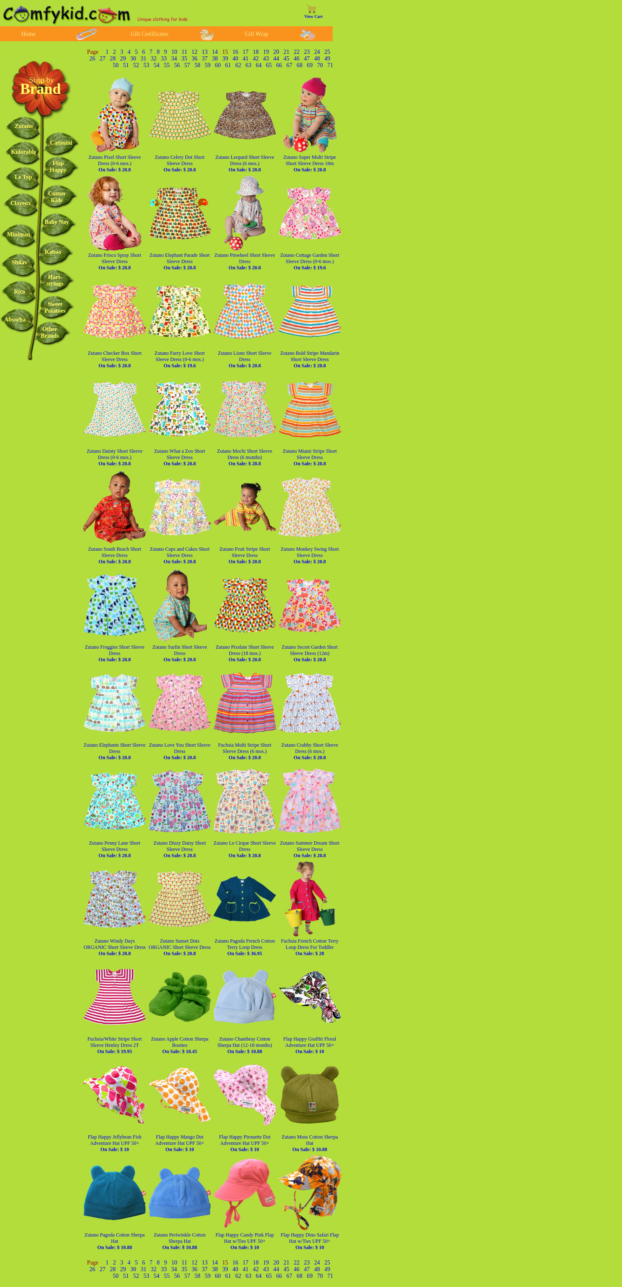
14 (215, 52)
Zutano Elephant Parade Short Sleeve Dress (180, 261)
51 (126, 65)
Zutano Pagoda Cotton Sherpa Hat (115, 1241)
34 (174, 58)
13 (205, 52)
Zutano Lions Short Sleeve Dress (244, 359)
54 (157, 65)
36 (195, 58)
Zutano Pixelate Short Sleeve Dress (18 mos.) (245, 653)
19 (266, 52)
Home (28, 34)
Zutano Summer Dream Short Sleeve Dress (309, 849)
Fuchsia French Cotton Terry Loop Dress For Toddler (310, 947)
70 (320, 65)
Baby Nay (57, 222)
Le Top (23, 177)
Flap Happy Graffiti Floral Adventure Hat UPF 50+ (309, 1045)
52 (136, 65)
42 (256, 58)
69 (310, 65)
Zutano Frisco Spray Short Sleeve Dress (114, 261)
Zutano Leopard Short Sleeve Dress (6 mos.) (245, 163)
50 (116, 65)
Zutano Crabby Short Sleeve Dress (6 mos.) (309, 751)
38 (215, 58)
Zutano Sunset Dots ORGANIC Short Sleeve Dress (180, 947)
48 (317, 58)
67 (289, 65)
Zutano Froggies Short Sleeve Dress (115, 653)
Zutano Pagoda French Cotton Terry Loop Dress (245, 947)
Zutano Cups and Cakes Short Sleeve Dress (179, 555)
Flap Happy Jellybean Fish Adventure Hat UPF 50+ (114, 1143)
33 (164, 58)
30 (133, 58)
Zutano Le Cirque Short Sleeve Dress (244, 849)
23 (307, 52)
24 (317, 52)
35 (184, 58)
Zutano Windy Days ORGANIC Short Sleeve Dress (115, 947)
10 (174, 52)
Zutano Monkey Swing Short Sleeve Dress (310, 555)
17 (245, 52)
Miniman (18, 234)
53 (146, 65)
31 (143, 58)
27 (102, 58)
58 (198, 65)
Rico (19, 292)
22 (297, 52)
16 (235, 52)
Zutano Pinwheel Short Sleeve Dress (244, 261)
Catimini (61, 143)
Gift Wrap (256, 34)
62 (238, 65)
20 (276, 52)
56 (177, 65)
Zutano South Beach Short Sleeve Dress (114, 555)
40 (235, 58)
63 (248, 65)
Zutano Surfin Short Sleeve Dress (180, 653)
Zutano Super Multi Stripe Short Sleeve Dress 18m (309, 163)
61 (228, 65)
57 (187, 65)
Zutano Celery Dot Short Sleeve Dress (180, 163)
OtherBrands (50, 332)
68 (300, 65)
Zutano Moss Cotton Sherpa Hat (310, 1143)
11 (184, 52)
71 (330, 65)
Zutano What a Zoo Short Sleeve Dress (179, 457)
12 (195, 52)
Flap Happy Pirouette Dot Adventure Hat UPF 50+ (245, 1143)
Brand (40, 88)
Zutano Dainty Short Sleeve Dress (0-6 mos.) (115, 457)
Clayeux (20, 203)
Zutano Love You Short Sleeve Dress (180, 751)
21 (286, 52)
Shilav (19, 262)
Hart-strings (55, 280)
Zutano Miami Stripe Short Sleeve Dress (310, 457)
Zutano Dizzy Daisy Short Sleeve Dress (179, 849)
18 (256, 52)
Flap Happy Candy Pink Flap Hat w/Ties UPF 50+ (245, 1241)
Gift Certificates (149, 34)
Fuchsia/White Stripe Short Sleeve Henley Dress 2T (115, 1045)
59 (208, 65)
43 (266, 58)
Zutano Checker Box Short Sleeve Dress (115, 359)
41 (245, 58)
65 (269, 65)
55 (167, 65)
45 (286, 58)
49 (327, 58)
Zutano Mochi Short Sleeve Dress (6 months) (244, 457)
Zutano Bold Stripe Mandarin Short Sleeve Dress (309, 359)
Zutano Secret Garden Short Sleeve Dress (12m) (310, 653)
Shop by (41, 80)
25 (327, 52)
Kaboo (53, 252)
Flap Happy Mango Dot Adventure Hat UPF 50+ (179, 1143)
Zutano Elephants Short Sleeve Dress (114, 751)
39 (225, 58)
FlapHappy (58, 166)
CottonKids (56, 197)
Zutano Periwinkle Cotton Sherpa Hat (180, 1241)
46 (297, 58)
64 (259, 65)
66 (279, 65)
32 (154, 58)
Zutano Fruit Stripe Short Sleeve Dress (245, 555)
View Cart (313, 16)
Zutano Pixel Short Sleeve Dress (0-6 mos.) (114, 163)
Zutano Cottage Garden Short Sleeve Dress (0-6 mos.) (309, 261)
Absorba (14, 319)
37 (205, 58)
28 (113, 58)
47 (307, 58)
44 (276, 58)
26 (92, 58)
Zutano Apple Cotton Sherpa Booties (179, 1045)
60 (218, 65)
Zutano (24, 126)
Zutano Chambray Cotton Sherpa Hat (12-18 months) (245, 1045)
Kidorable (23, 152)
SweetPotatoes (55, 307)
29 (123, 58)
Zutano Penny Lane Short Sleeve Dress (114, 849)
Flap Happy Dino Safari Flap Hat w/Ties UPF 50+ (310, 1241)
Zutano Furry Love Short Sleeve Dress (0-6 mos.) (180, 359)
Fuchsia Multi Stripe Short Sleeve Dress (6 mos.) (244, 751)
